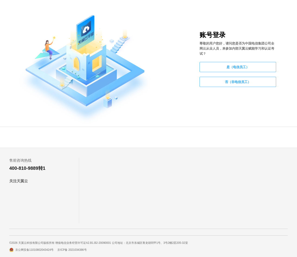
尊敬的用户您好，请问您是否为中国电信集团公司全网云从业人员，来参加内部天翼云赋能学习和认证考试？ (237, 48)
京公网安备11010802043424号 (34, 249)
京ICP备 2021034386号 (72, 249)
